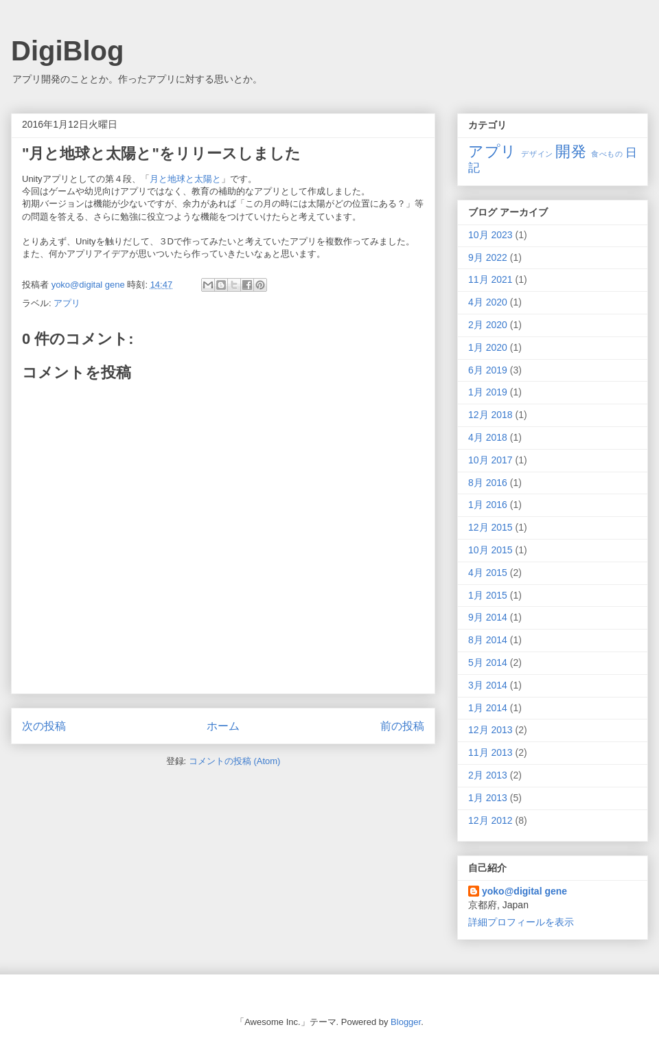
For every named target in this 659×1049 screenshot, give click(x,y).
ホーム (223, 726)
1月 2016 (487, 504)
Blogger (406, 1022)
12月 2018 (490, 414)
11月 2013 (490, 752)
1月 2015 (487, 595)
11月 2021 (490, 279)
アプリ (67, 303)
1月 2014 (487, 707)
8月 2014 (487, 639)
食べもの (607, 154)
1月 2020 (487, 347)
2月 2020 (487, 324)
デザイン (537, 154)
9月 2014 (487, 617)
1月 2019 (487, 392)
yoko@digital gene (524, 891)
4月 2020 (487, 302)
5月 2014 (487, 662)
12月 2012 (490, 820)
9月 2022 (487, 257)
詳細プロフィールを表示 (521, 922)
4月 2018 (487, 437)
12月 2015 (490, 527)
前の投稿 (402, 726)
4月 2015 (487, 572)
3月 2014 (487, 685)
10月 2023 (490, 234)
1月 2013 (487, 797)
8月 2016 (487, 482)
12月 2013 (490, 729)
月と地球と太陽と (185, 179)
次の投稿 (44, 726)
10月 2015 (490, 549)
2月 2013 (487, 775)
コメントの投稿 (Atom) (235, 761)
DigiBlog (67, 51)
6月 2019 (487, 370)
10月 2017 (490, 459)
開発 (570, 151)
